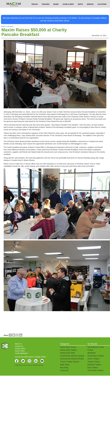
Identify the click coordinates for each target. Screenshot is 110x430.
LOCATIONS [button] (101, 8)
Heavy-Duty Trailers (68, 350)
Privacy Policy (20, 348)
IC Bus (90, 350)
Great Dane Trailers (95, 356)
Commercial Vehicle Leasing (72, 356)
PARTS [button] (80, 8)
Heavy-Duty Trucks (68, 347)
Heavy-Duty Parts (67, 353)
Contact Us (19, 346)
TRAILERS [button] (45, 8)
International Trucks (95, 347)
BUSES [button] (56, 8)
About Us (18, 344)
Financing (64, 370)
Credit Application (21, 353)
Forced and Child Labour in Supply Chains (30, 357)
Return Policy (20, 351)
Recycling (64, 368)
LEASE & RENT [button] (68, 8)
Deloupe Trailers (94, 365)
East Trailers (92, 368)
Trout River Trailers (95, 370)
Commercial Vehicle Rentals (72, 359)
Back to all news (7, 26)
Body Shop (64, 365)
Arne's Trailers (93, 359)
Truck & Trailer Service (69, 362)
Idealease (91, 353)
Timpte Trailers (93, 362)
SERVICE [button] (90, 8)
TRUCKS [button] (34, 8)
